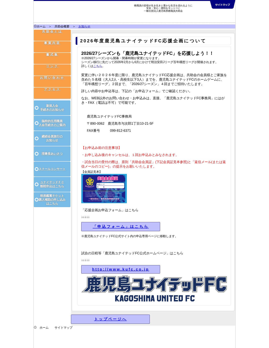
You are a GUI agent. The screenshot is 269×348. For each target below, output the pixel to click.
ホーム (41, 26)
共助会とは (52, 34)
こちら (97, 66)
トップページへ (110, 319)
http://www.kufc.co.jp (120, 269)
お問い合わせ (53, 73)
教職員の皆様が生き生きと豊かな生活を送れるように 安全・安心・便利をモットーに (163, 7)
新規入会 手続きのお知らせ (52, 103)
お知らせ (84, 26)
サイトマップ (63, 327)
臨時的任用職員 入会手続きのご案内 (52, 118)
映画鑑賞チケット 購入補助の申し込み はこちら (52, 195)
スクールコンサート (52, 164)
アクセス (53, 82)
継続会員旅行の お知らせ (52, 134)
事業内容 (53, 44)
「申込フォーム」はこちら (121, 226)
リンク (52, 63)
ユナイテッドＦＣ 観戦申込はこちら (52, 180)
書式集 (52, 53)
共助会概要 (62, 26)
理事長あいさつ (52, 149)
